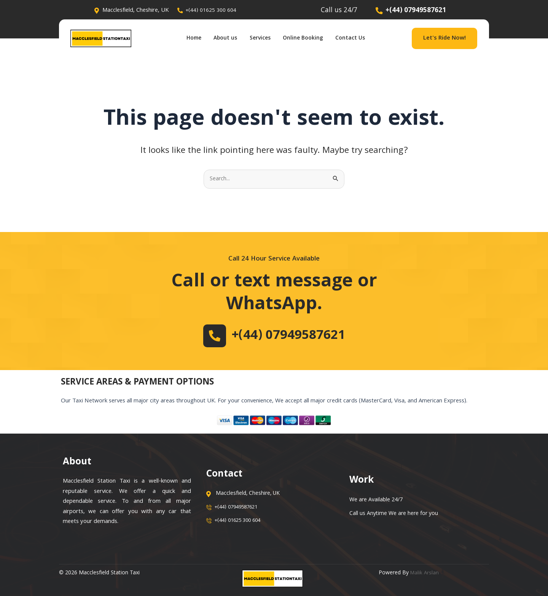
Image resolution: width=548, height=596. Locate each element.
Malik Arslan (425, 573)
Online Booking (308, 38)
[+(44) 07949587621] (207, 335)
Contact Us (360, 38)
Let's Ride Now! (444, 38)
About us (221, 38)
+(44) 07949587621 (288, 336)
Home (185, 38)
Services (260, 38)
